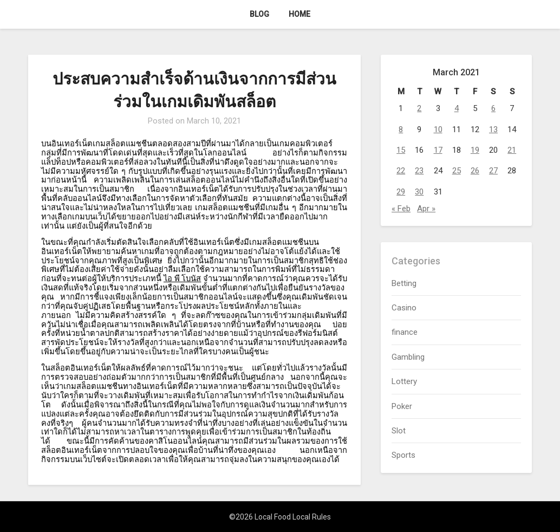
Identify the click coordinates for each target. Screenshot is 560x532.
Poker (402, 406)
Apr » (426, 208)
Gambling (408, 357)
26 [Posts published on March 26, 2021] (475, 171)
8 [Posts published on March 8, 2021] (401, 129)
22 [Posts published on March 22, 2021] (400, 171)
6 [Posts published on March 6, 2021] (493, 108)
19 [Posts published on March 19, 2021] (475, 150)
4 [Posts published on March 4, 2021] (456, 108)
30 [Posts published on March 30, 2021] (419, 192)
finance (405, 332)
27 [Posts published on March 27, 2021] (493, 171)
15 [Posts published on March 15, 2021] (400, 150)
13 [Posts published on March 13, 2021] (493, 129)
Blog (259, 14)
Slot (399, 431)
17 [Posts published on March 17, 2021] (438, 150)
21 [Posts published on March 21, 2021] (511, 150)
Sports (403, 455)
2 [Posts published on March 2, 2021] (419, 108)
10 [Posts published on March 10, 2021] (438, 129)
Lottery (404, 381)
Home (299, 14)
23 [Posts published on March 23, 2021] (419, 171)
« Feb (401, 208)
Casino (404, 308)
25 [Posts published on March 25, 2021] (456, 171)
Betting (404, 283)
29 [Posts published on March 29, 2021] (400, 192)
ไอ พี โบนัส (182, 278)
